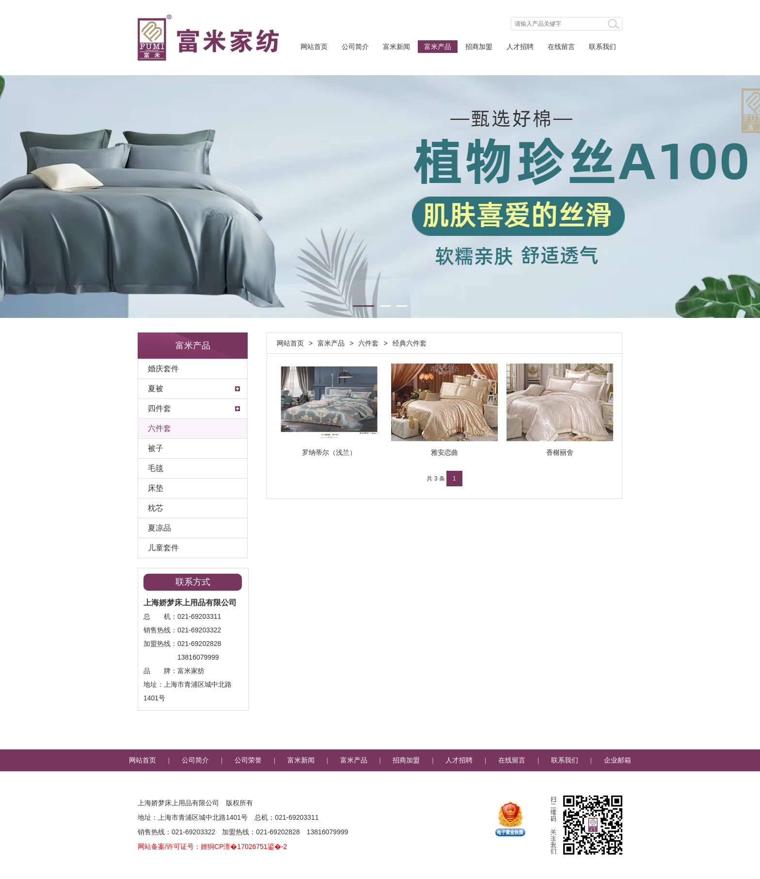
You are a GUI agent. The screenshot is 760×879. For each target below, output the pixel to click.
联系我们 (602, 46)
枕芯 (155, 508)
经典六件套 (410, 343)
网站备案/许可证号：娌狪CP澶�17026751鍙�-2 (212, 846)
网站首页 (314, 46)
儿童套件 (163, 548)
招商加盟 (478, 46)
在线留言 (561, 46)
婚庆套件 (163, 369)
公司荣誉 (248, 760)
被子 (155, 448)
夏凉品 (159, 528)
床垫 (155, 488)
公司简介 (355, 46)
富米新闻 (396, 46)
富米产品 (437, 46)
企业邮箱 (617, 760)
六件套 (159, 428)
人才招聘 (520, 46)
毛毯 (155, 468)
